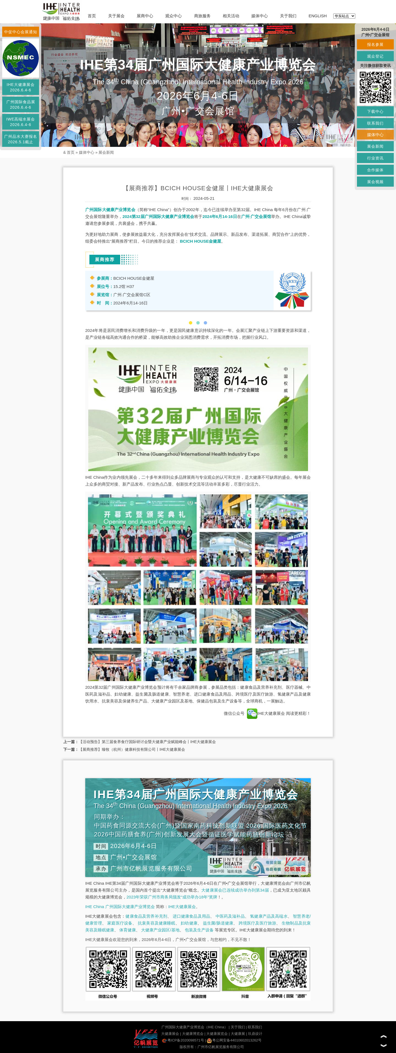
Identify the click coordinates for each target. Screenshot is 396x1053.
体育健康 (127, 930)
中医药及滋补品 (230, 916)
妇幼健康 (189, 923)
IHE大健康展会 (266, 713)
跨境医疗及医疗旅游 (257, 923)
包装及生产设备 (199, 930)
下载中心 (375, 111)
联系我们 (255, 1027)
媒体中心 (259, 15)
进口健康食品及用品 (191, 916)
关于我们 (288, 15)
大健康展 (238, 1034)
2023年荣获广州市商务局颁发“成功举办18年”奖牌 (172, 897)
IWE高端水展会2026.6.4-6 (20, 122)
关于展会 (116, 15)
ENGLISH (318, 15)
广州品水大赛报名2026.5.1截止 (20, 139)
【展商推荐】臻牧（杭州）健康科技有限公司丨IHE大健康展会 (132, 749)
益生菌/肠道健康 (218, 923)
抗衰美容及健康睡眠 (156, 923)
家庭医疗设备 (119, 923)
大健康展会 (170, 1034)
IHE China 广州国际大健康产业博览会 (120, 906)
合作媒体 (375, 170)
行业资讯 (375, 158)
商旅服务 (202, 15)
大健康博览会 (193, 1034)
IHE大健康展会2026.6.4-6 (20, 87)
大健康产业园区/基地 (160, 930)
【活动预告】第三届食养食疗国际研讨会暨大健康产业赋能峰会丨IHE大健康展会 (147, 742)
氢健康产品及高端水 (268, 916)
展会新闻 (106, 152)
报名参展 (375, 44)
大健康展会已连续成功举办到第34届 (235, 890)
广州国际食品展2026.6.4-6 (20, 105)
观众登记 (375, 56)
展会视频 (375, 182)
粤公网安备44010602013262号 (234, 1040)
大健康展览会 (217, 1034)
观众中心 (173, 15)
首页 (92, 15)
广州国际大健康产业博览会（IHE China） (194, 1027)
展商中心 (145, 15)
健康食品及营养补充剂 (146, 916)
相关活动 (231, 15)
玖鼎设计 (255, 1034)
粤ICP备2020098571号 (183, 1040)
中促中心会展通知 (20, 32)
